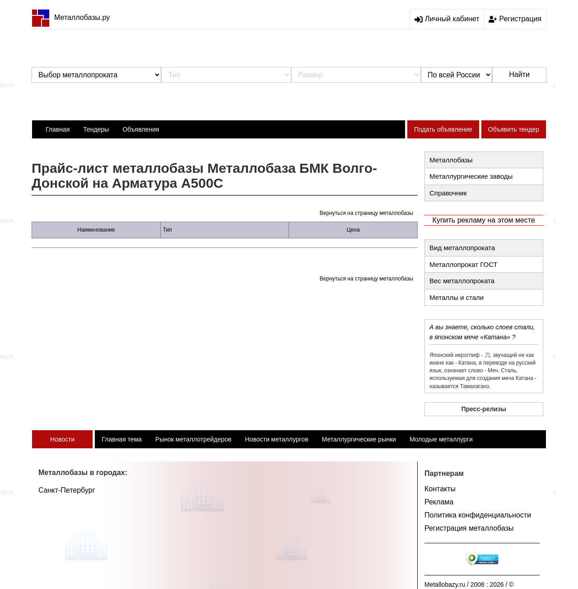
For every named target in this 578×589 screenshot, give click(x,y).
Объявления (140, 129)
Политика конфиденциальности (477, 515)
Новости (62, 439)
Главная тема (122, 439)
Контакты (440, 489)
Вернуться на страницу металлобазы (366, 213)
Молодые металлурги (441, 439)
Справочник (448, 193)
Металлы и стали (456, 297)
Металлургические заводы (471, 176)
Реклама (438, 502)
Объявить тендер (513, 129)
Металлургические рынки (359, 439)
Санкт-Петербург (66, 490)
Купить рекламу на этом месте (484, 220)
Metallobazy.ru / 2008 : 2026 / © (469, 584)
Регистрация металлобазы (469, 528)
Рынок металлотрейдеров (193, 439)
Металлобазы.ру (71, 17)
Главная (58, 129)
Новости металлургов (276, 439)
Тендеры (96, 129)
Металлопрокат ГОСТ (463, 264)
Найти (519, 74)
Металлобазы (451, 160)
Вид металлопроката (462, 248)
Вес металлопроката (461, 281)
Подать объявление (443, 129)
